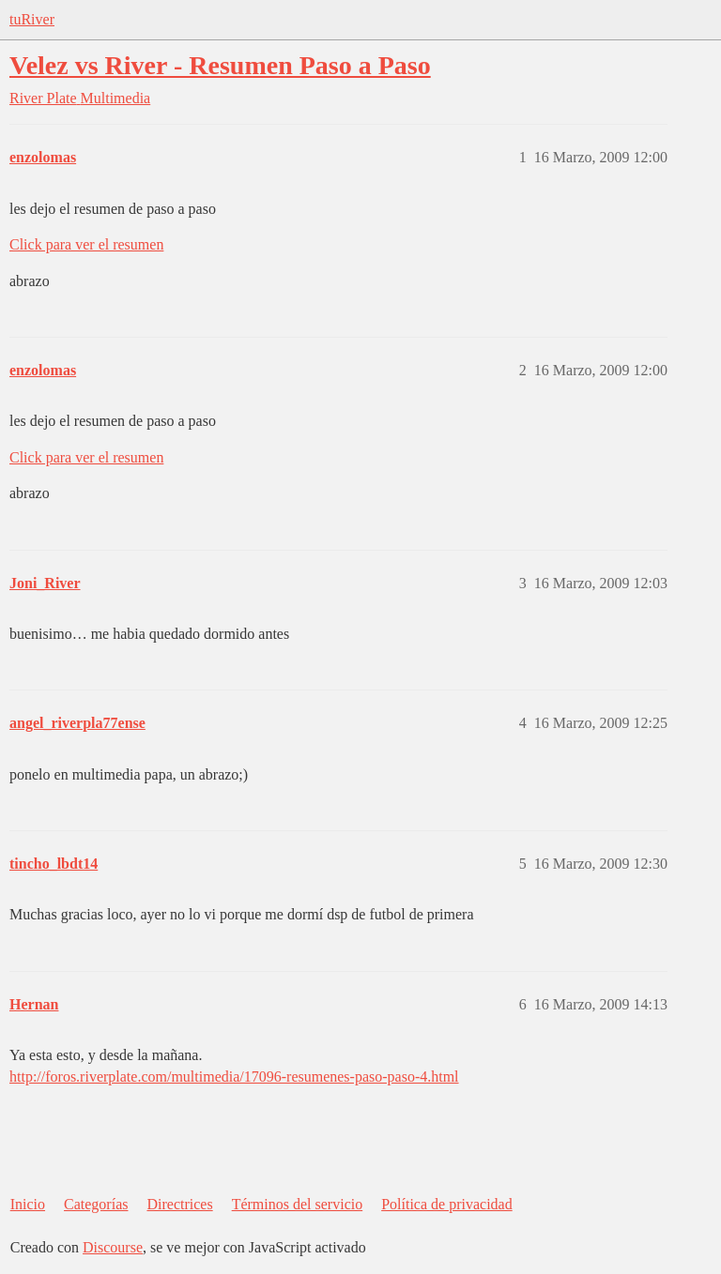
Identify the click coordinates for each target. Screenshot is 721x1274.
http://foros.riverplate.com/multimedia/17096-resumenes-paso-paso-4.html (234, 1076)
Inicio (27, 1204)
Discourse (113, 1247)
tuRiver (31, 19)
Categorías (96, 1204)
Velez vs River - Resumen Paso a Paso (220, 65)
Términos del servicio (297, 1204)
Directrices (179, 1204)
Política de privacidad (447, 1204)
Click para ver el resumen (86, 244)
